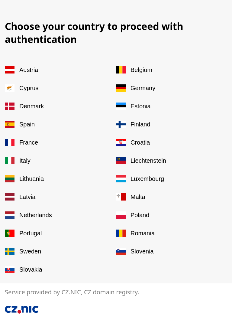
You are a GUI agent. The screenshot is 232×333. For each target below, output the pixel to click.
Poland (132, 215)
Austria (21, 69)
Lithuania (24, 178)
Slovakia (23, 269)
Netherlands (28, 215)
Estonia (133, 106)
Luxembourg (140, 178)
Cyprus (21, 88)
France (21, 142)
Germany (135, 88)
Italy (18, 160)
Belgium (134, 69)
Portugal (23, 233)
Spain (20, 124)
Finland (133, 124)
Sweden (23, 251)
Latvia (20, 197)
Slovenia (135, 251)
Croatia (133, 142)
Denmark (24, 106)
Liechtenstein (141, 160)
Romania (135, 233)
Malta (130, 197)
